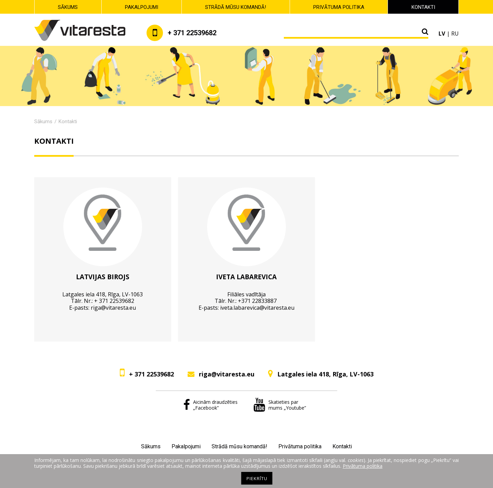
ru (455, 33)
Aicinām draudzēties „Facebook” (210, 405)
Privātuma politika (338, 7)
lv (442, 33)
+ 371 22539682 (151, 374)
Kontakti (423, 7)
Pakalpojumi (141, 7)
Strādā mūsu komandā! (235, 7)
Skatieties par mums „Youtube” (279, 405)
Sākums (68, 7)
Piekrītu (256, 478)
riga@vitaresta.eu (113, 307)
